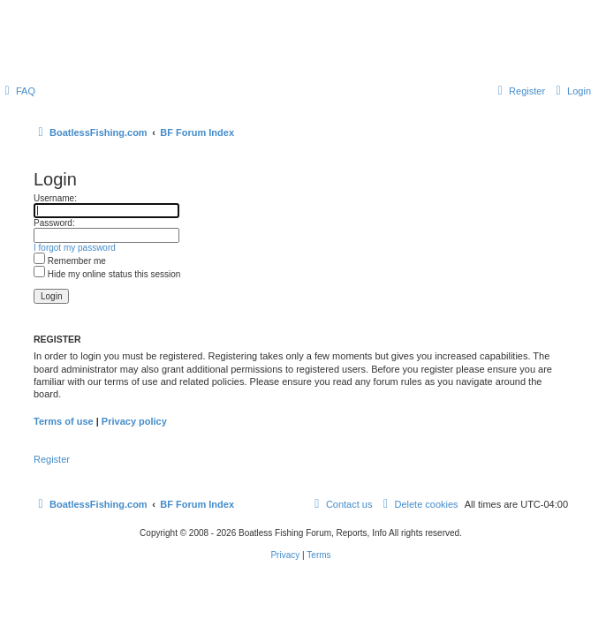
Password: (54, 223)
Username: (55, 198)
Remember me (70, 261)
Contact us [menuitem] (341, 504)
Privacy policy (134, 421)
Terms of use (64, 421)
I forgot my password (75, 248)
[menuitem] (17, 91)
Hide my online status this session (107, 274)
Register (52, 459)
